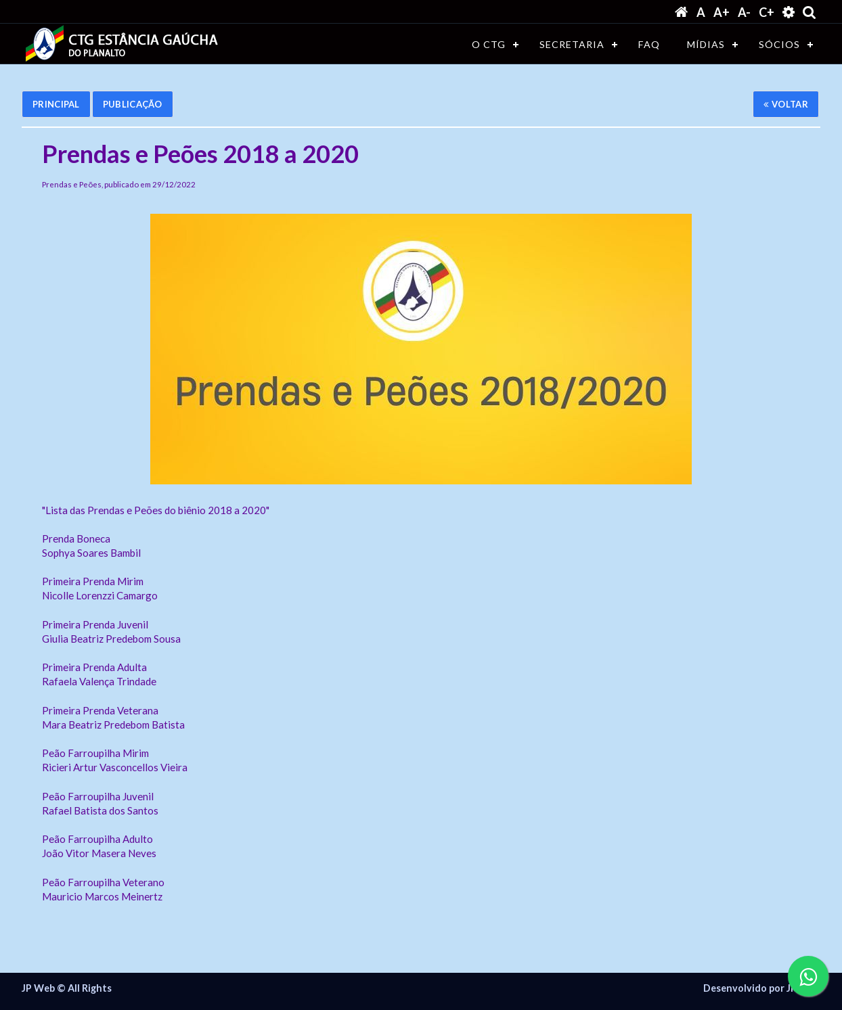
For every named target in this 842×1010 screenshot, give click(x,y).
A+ (721, 12)
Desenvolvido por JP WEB (761, 988)
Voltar (785, 104)
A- (744, 12)
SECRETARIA (571, 44)
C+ (766, 12)
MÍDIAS (706, 44)
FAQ (649, 44)
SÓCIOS (779, 44)
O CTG (489, 44)
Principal (56, 104)
